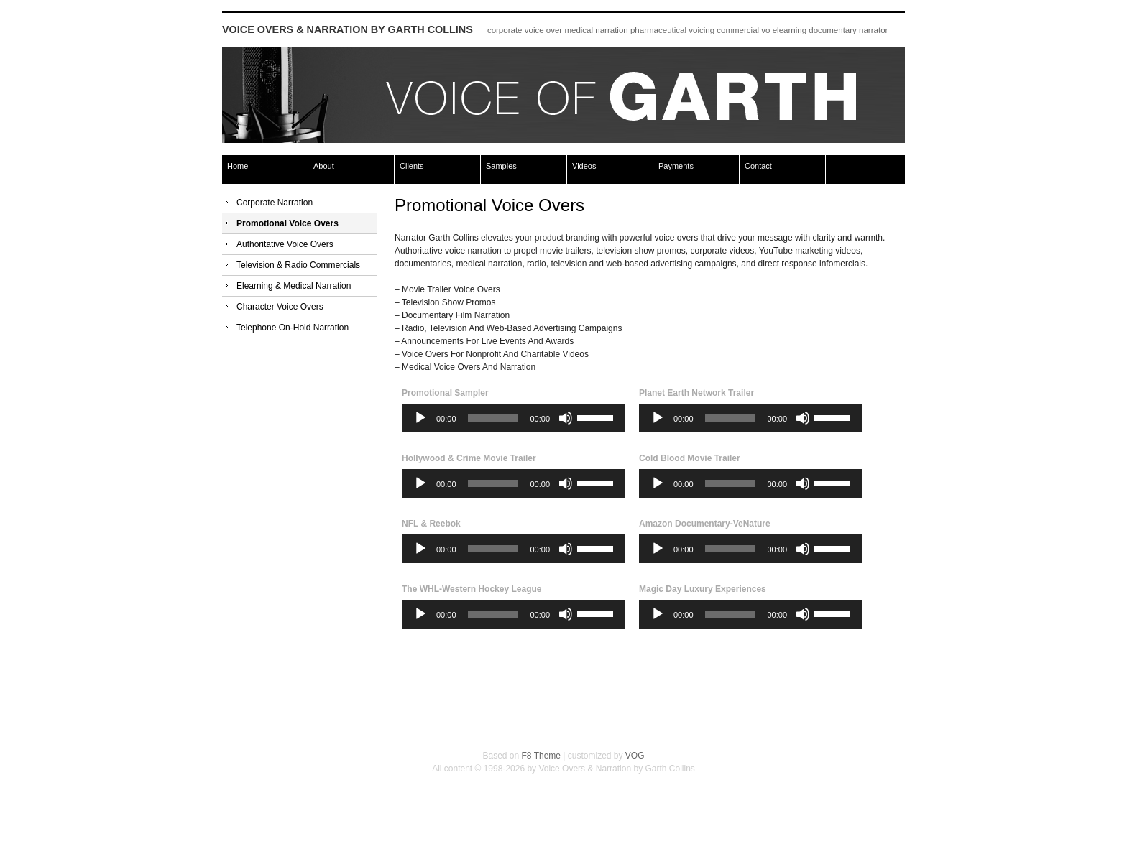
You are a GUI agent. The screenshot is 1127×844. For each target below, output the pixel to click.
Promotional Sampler (445, 393)
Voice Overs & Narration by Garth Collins (347, 29)
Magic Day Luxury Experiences (702, 589)
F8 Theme (541, 756)
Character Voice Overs (279, 307)
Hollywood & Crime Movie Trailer (469, 458)
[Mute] (565, 418)
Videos (584, 166)
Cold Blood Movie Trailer (689, 458)
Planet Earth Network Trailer (696, 393)
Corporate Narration (274, 203)
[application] (513, 418)
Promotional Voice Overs (287, 223)
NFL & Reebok (431, 524)
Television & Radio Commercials (298, 265)
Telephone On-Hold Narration (292, 328)
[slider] (493, 418)
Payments (676, 166)
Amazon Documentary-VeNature (704, 524)
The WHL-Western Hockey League (471, 589)
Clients (412, 166)
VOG (635, 756)
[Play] (420, 418)
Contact (758, 166)
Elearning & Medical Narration (293, 286)
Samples (501, 166)
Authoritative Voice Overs (285, 244)
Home (237, 166)
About (323, 166)
